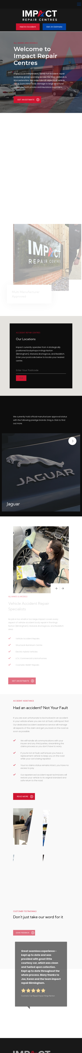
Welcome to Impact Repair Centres (35, 55)
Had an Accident (28, 26)
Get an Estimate (54, 26)
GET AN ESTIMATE (28, 99)
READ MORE (25, 796)
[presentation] (57, 588)
